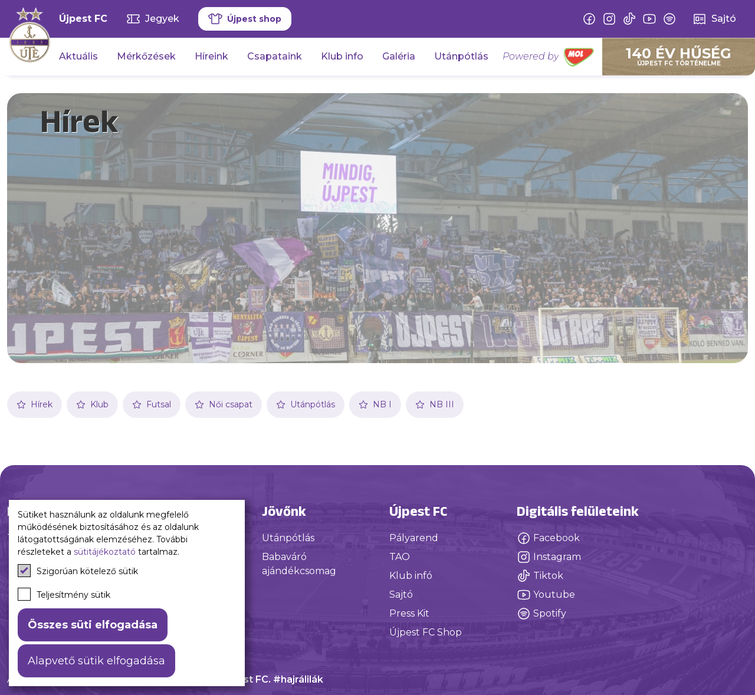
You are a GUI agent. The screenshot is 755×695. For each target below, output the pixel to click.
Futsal (151, 404)
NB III (434, 404)
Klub (92, 404)
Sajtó (401, 594)
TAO (399, 556)
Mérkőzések (146, 56)
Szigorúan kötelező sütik (78, 570)
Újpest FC (83, 18)
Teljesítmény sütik (64, 594)
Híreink (211, 56)
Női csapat (223, 404)
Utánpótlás (461, 56)
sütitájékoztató (105, 551)
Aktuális (78, 56)
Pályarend (413, 538)
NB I (375, 404)
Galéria (398, 56)
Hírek (34, 404)
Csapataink (274, 56)
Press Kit (409, 613)
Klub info (342, 56)
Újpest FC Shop (425, 632)
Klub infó (410, 575)
